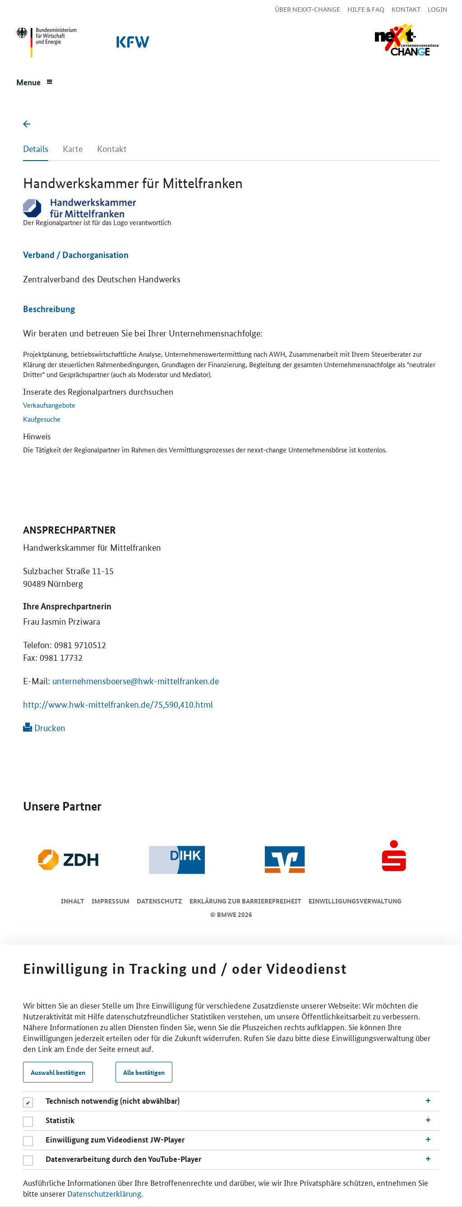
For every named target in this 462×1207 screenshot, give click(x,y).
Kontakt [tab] (112, 149)
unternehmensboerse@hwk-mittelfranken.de (135, 681)
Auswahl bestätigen (58, 1072)
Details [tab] (35, 149)
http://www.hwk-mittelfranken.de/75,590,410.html (118, 705)
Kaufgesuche (41, 419)
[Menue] (34, 81)
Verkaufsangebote (49, 405)
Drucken (44, 728)
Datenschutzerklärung (104, 1193)
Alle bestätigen (144, 1072)
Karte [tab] (73, 149)
